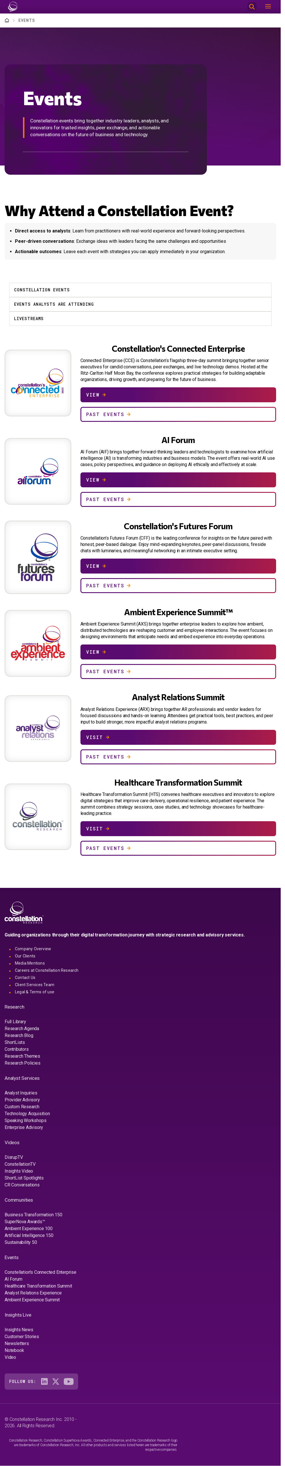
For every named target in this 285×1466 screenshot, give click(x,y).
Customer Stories (22, 1336)
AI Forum (13, 1279)
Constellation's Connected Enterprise (40, 1272)
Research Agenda (22, 1028)
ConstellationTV (20, 1164)
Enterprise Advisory (24, 1127)
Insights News (19, 1329)
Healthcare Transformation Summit (38, 1286)
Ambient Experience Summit (32, 1300)
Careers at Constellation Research (47, 970)
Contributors (17, 1049)
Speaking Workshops (25, 1120)
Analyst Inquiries (21, 1093)
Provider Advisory (22, 1100)
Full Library (15, 1021)
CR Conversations (22, 1185)
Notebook (14, 1350)
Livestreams (29, 318)
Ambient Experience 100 (29, 1228)
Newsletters (17, 1343)
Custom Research (22, 1106)
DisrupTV (14, 1157)
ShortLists (15, 1042)
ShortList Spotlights (24, 1178)
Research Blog (19, 1035)
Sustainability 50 (21, 1242)
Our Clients (25, 956)
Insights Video (19, 1171)
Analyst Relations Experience (33, 1293)
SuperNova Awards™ (25, 1221)
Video (10, 1357)
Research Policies (23, 1063)
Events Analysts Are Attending (54, 304)
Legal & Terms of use (34, 992)
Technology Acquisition (27, 1113)
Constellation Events (42, 290)
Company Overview (33, 948)
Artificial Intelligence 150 (29, 1235)
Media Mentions (30, 963)
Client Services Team (34, 984)
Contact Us (25, 977)
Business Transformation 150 (33, 1214)
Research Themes (22, 1056)
